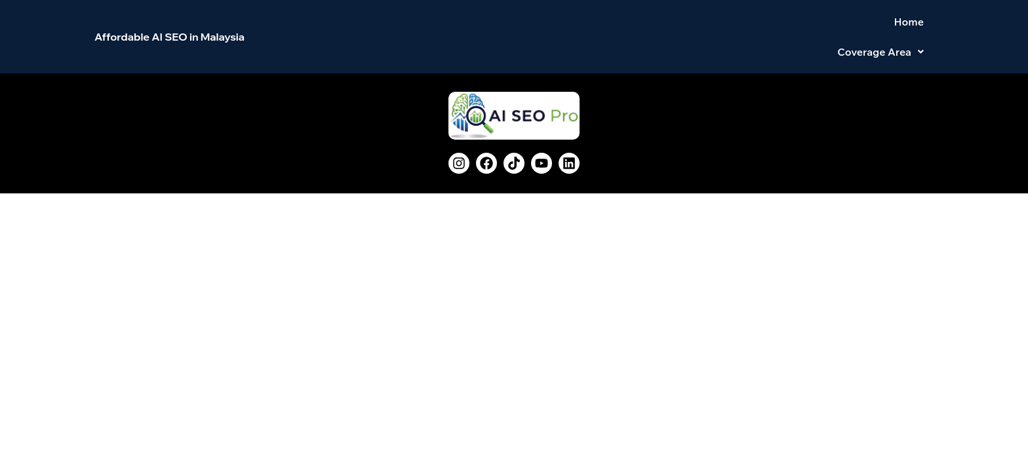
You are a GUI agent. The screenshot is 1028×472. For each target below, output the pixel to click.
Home (803, 26)
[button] (880, 26)
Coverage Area (880, 26)
